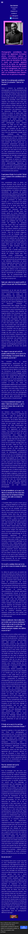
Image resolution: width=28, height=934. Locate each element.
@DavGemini (15, 18)
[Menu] (2, 2)
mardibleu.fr (14, 13)
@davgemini (15, 15)
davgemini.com (14, 11)
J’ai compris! (24, 927)
